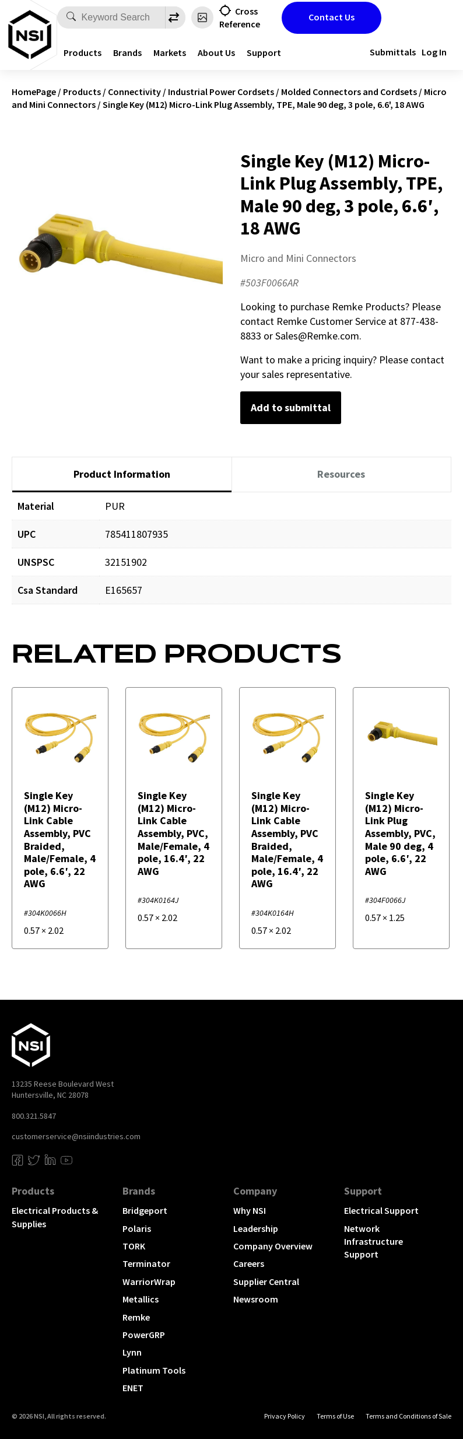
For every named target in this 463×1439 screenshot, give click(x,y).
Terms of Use (335, 1416)
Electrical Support (381, 1210)
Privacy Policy (284, 1416)
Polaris (136, 1228)
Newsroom (255, 1299)
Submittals (393, 52)
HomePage (34, 91)
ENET (132, 1388)
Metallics (140, 1299)
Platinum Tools (153, 1370)
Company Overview (273, 1246)
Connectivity (134, 91)
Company (255, 1191)
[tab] (122, 474)
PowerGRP (143, 1334)
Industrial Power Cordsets (221, 91)
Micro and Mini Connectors (298, 258)
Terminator (146, 1263)
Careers (248, 1263)
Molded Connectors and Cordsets (349, 91)
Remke (136, 1317)
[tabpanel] (231, 556)
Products (82, 52)
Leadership (255, 1228)
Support (264, 52)
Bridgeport (144, 1210)
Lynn (132, 1352)
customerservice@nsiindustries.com (76, 1136)
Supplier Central (266, 1281)
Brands (127, 52)
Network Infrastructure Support (373, 1242)
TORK (133, 1246)
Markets (169, 52)
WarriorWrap (149, 1281)
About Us (216, 52)
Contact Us (331, 17)
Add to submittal (291, 407)
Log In (434, 52)
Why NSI (249, 1210)
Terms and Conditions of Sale (408, 1416)
